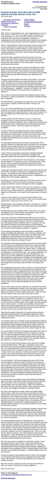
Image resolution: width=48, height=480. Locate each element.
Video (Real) (29, 20)
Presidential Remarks (33, 22)
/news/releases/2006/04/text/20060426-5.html (16, 475)
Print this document (40, 2)
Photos (27, 26)
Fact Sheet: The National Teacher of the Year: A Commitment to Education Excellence (10, 22)
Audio (26, 24)
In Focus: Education (10, 27)
